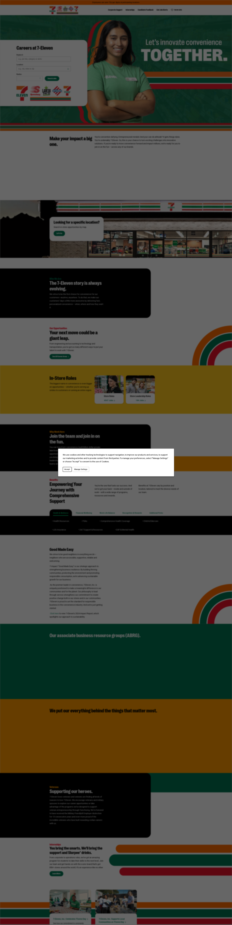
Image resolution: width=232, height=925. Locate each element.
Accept (67, 469)
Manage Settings (80, 469)
